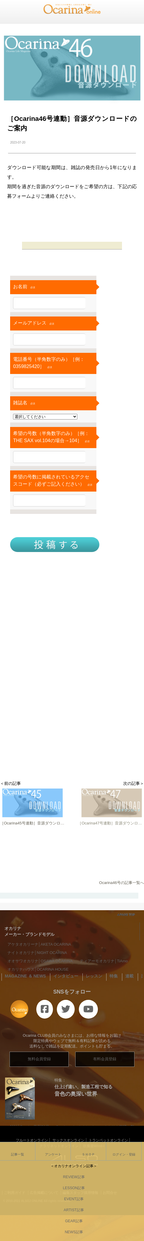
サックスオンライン (68, 1140)
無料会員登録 (39, 1059)
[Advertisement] (72, 703)
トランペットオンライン (108, 1140)
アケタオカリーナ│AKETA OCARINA (39, 944)
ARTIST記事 (72, 1210)
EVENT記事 (72, 1199)
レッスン (94, 976)
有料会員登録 (104, 1059)
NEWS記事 (72, 1232)
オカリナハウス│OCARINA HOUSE (38, 969)
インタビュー (65, 976)
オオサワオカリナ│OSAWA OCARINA (40, 961)
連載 (129, 976)
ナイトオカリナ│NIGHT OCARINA (37, 952)
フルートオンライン (32, 1140)
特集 (113, 976)
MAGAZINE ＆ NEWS (25, 976)
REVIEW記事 (71, 1177)
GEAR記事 (71, 1221)
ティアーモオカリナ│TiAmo (104, 961)
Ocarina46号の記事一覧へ (121, 882)
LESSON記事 (72, 1188)
